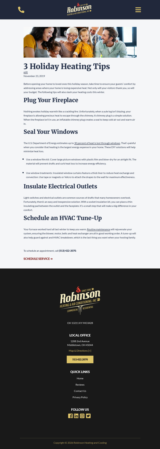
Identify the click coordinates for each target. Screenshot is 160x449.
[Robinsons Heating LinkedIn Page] (82, 415)
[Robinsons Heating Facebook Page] (70, 416)
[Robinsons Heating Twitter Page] (88, 416)
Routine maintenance (98, 229)
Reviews (80, 384)
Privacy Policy (80, 397)
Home (80, 378)
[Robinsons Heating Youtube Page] (76, 416)
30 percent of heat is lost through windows (97, 142)
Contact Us (80, 390)
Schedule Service (38, 259)
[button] (138, 10)
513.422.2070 (80, 359)
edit (26, 72)
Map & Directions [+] (80, 350)
